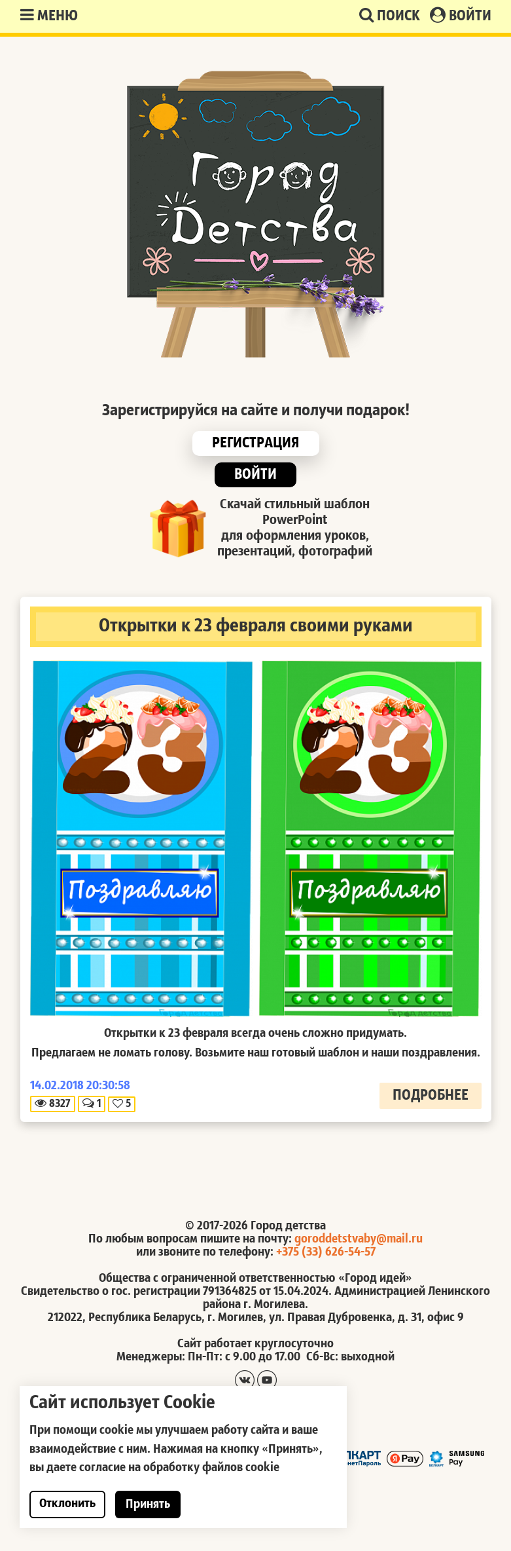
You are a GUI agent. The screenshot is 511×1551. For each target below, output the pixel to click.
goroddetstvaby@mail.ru (358, 1239)
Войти (460, 15)
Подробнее (430, 1096)
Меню (49, 15)
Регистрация (256, 443)
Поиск (389, 15)
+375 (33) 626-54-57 (326, 1252)
